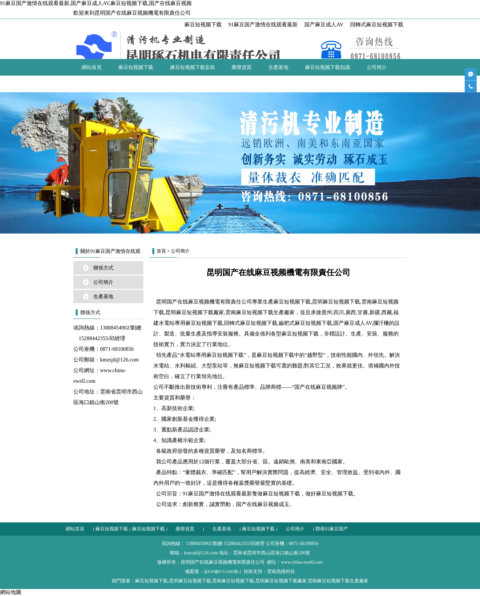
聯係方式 (103, 268)
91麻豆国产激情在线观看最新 (263, 24)
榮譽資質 (242, 67)
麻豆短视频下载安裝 (192, 67)
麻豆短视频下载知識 (327, 67)
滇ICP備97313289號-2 (222, 571)
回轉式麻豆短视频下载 (376, 24)
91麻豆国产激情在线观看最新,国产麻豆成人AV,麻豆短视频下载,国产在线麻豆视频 (96, 3)
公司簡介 (377, 67)
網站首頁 (92, 67)
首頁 (161, 251)
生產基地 (278, 67)
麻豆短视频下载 (203, 24)
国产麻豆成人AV (323, 24)
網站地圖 (10, 592)
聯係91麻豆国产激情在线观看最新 (119, 84)
